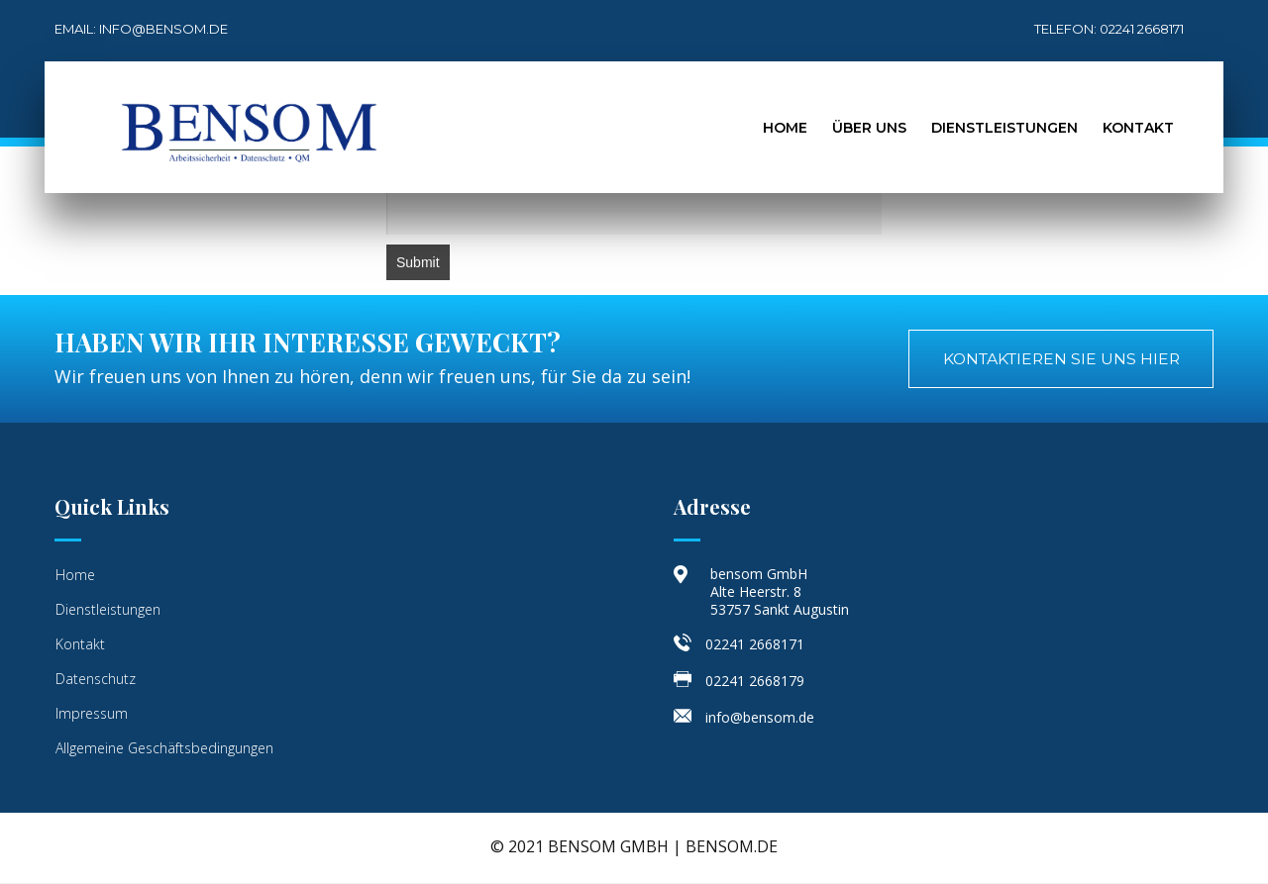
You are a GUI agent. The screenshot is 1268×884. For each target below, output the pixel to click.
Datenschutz (95, 679)
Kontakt (1138, 128)
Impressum (91, 714)
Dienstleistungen (1004, 128)
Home (785, 128)
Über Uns (869, 128)
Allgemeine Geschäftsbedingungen (164, 748)
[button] (1056, 359)
